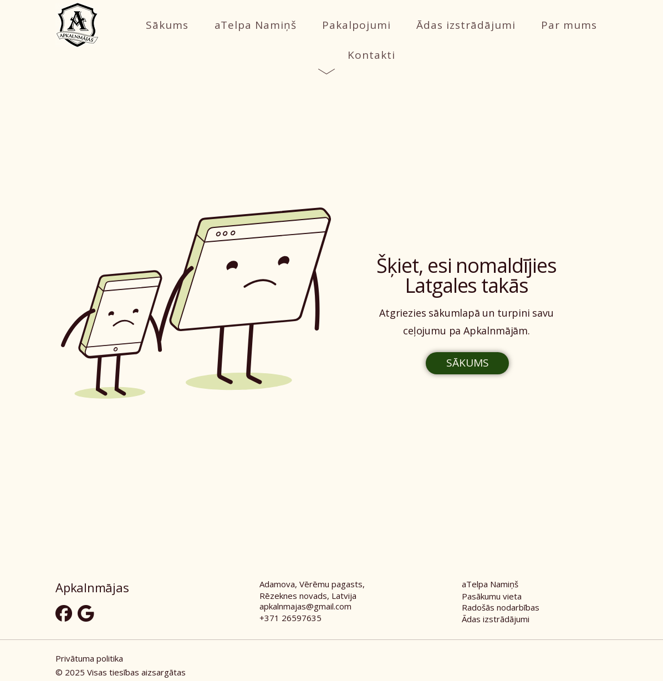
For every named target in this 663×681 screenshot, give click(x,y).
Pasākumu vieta (492, 596)
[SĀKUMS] (467, 363)
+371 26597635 (290, 617)
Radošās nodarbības (500, 607)
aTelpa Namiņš (490, 583)
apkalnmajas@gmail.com (305, 606)
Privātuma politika (89, 658)
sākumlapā (454, 312)
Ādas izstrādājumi (495, 618)
